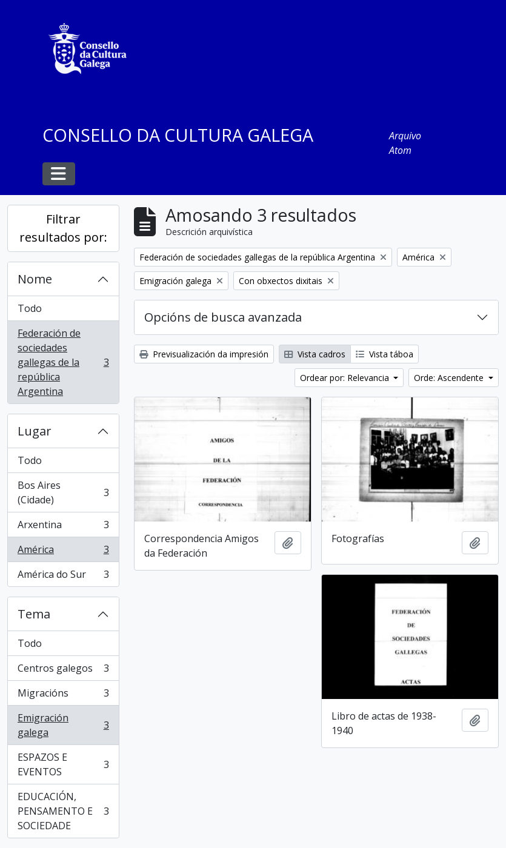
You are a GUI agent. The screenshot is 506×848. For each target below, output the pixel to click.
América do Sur (63, 576)
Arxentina (63, 527)
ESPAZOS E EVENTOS (63, 764)
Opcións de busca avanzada (223, 317)
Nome (35, 279)
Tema (34, 614)
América (63, 552)
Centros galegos (63, 671)
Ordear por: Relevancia (345, 377)
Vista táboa (384, 354)
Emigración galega (63, 725)
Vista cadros (314, 354)
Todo (30, 308)
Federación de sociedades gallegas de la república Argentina (63, 362)
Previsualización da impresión (203, 354)
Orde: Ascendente (450, 377)
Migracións (63, 696)
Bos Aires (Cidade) (63, 492)
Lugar (35, 431)
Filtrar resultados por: (63, 228)
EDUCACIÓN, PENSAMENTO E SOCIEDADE (63, 811)
